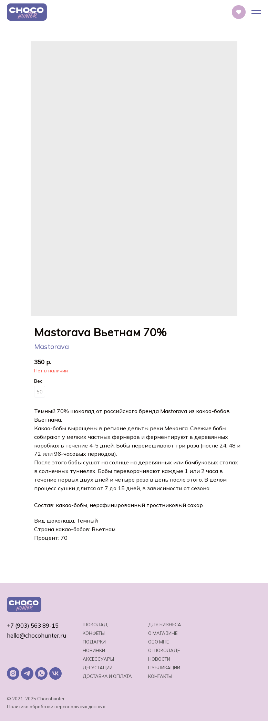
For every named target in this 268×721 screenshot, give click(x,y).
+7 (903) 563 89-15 (33, 625)
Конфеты (94, 633)
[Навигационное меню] (256, 12)
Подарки (94, 642)
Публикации (164, 667)
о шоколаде (164, 650)
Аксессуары (98, 659)
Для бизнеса (164, 624)
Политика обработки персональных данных (56, 706)
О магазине (162, 633)
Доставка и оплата (107, 676)
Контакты (160, 676)
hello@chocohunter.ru (36, 635)
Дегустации (98, 667)
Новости (159, 659)
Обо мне (158, 642)
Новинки (94, 650)
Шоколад (95, 624)
